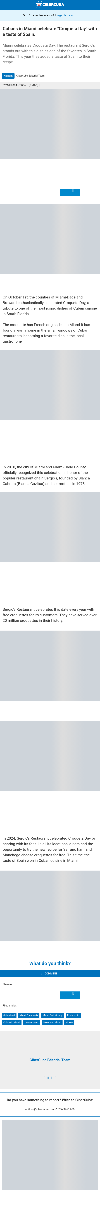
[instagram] (52, 1077)
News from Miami (52, 1022)
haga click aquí (65, 15)
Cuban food (9, 1015)
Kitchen (8, 75)
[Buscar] (96, 5)
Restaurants (73, 1015)
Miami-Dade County (52, 1015)
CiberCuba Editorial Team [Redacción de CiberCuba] (50, 1060)
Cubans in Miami (11, 1022)
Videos (69, 1022)
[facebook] (44, 1077)
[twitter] (48, 1077)
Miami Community (29, 1015)
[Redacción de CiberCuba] (50, 1052)
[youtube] (55, 1077)
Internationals (32, 1022)
